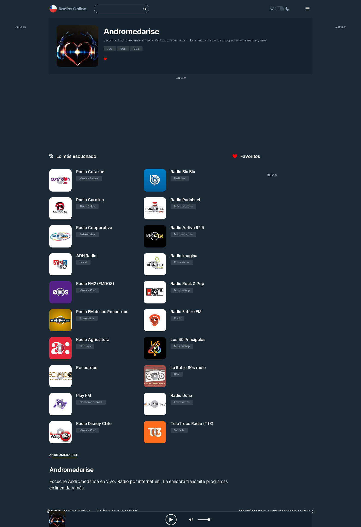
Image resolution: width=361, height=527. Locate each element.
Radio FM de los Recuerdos (102, 311)
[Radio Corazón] (60, 180)
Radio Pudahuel (185, 200)
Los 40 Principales (188, 339)
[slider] (204, 520)
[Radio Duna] (155, 404)
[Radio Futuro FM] (155, 320)
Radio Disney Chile (94, 423)
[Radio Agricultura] (60, 348)
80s (123, 48)
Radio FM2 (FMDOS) (95, 283)
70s (109, 48)
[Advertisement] (20, 100)
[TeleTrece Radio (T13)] (155, 432)
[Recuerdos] (60, 376)
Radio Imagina (184, 255)
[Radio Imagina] (155, 264)
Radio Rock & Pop (187, 283)
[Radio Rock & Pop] (155, 292)
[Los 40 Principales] (155, 348)
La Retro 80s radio (188, 367)
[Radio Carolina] (60, 208)
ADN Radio (86, 255)
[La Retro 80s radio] (155, 376)
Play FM (83, 395)
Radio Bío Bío (183, 171)
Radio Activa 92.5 (187, 227)
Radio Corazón (90, 171)
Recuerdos (86, 367)
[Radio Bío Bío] (155, 180)
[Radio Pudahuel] (155, 208)
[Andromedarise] (57, 519)
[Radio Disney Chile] (60, 432)
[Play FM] (60, 404)
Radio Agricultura (92, 339)
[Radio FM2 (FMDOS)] (60, 292)
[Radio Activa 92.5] (155, 236)
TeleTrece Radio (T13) (192, 423)
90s (136, 48)
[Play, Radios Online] (171, 519)
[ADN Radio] (60, 264)
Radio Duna (181, 395)
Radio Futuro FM (186, 311)
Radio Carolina (90, 200)
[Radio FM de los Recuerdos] (60, 320)
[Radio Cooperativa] (60, 236)
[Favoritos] (105, 59)
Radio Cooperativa (94, 227)
